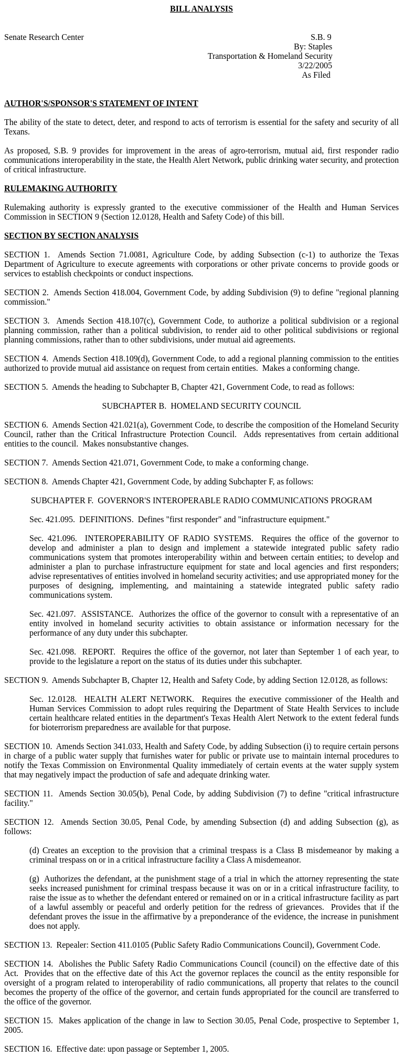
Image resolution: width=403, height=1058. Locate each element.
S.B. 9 (321, 37)
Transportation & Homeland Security (270, 55)
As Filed (316, 74)
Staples (320, 46)
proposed (32, 150)
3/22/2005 (315, 65)
